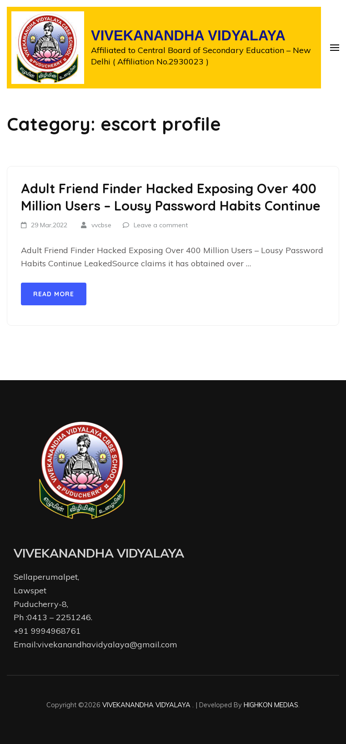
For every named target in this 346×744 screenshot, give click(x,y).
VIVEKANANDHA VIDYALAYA (188, 36)
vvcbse (101, 225)
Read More (53, 294)
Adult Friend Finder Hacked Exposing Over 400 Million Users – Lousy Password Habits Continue (171, 197)
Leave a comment (161, 225)
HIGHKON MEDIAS (271, 704)
